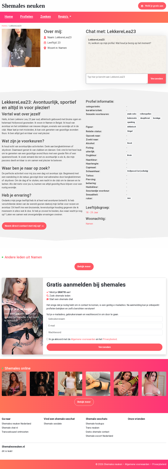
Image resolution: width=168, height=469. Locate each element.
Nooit (129, 143)
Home (9, 16)
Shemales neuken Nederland (16, 423)
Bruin (129, 155)
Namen (89, 223)
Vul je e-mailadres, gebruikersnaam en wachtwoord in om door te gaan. (104, 317)
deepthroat (145, 118)
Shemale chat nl (10, 427)
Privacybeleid (110, 339)
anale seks (131, 114)
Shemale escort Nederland (99, 436)
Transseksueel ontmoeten (15, 431)
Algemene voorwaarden (83, 339)
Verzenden (157, 78)
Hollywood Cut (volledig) (137, 171)
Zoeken (45, 16)
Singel (130, 131)
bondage (156, 118)
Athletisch (131, 127)
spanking (131, 122)
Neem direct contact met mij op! (24, 225)
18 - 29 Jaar (92, 212)
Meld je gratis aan (152, 6)
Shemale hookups (95, 423)
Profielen (26, 16)
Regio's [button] (63, 16)
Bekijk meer (84, 266)
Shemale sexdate (53, 423)
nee (129, 198)
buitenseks (132, 118)
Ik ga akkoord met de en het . (81, 339)
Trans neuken (92, 427)
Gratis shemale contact (97, 431)
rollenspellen (145, 114)
